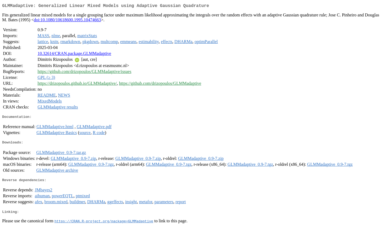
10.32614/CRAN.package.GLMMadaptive (74, 54)
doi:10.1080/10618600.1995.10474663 (67, 21)
